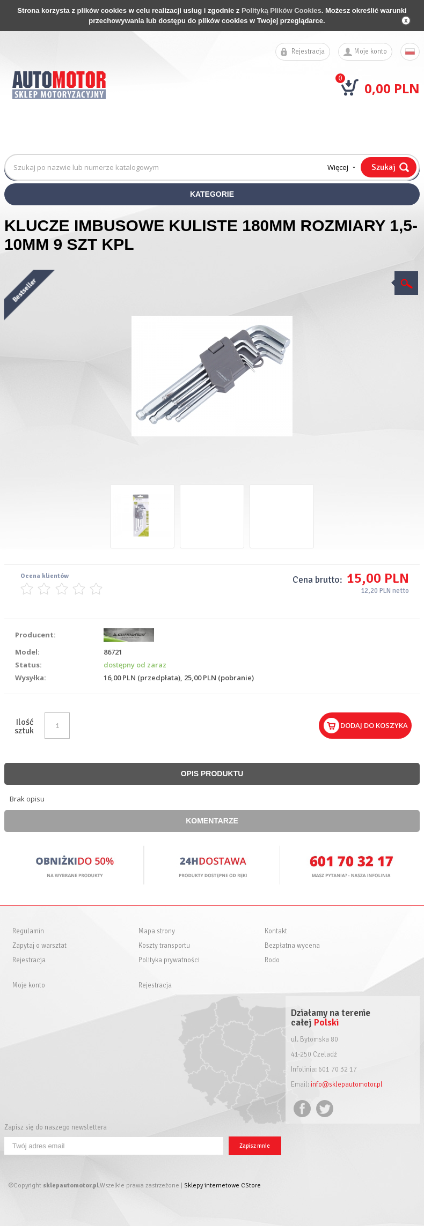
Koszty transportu (164, 946)
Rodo (272, 960)
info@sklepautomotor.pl (347, 1084)
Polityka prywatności (169, 960)
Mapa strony (156, 931)
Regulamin (28, 931)
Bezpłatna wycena (292, 946)
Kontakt (276, 931)
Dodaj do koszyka (374, 725)
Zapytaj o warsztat (39, 946)
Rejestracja (308, 52)
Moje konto (370, 52)
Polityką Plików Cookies (281, 10)
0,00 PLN (392, 88)
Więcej (337, 167)
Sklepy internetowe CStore (222, 1186)
